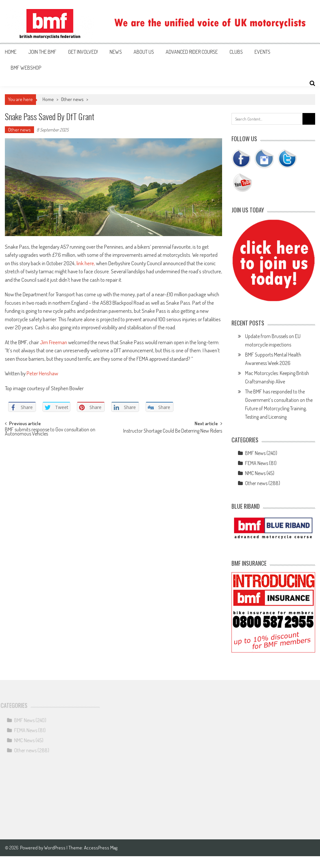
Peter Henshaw (42, 373)
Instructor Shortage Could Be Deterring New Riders (172, 431)
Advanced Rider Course (192, 52)
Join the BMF (42, 52)
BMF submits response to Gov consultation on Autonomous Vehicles (50, 432)
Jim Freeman (53, 342)
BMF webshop (26, 67)
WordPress (55, 848)
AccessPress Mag (100, 848)
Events (262, 52)
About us (144, 52)
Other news (72, 99)
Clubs (236, 52)
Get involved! (83, 52)
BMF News (255, 453)
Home (11, 52)
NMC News (255, 473)
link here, (86, 263)
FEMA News (256, 463)
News (116, 52)
